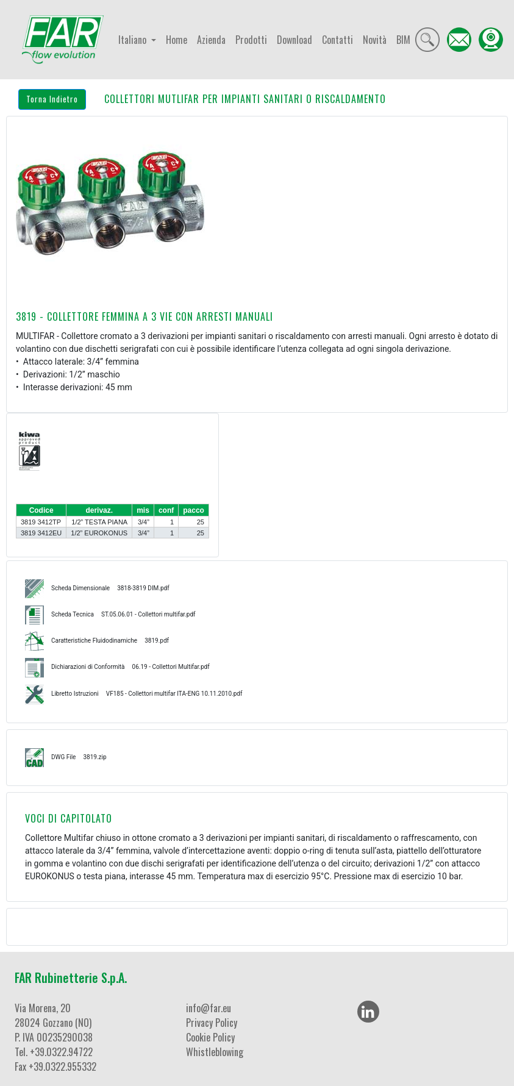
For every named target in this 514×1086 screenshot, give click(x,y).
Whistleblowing (214, 1052)
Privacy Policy (211, 1022)
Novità (375, 39)
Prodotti (251, 39)
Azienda (211, 39)
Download (294, 39)
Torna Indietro (52, 99)
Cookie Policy (210, 1037)
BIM (403, 39)
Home (176, 39)
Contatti (337, 39)
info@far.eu (208, 1008)
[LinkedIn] (368, 1012)
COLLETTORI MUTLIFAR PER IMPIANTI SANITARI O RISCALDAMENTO (245, 98)
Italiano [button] (133, 39)
